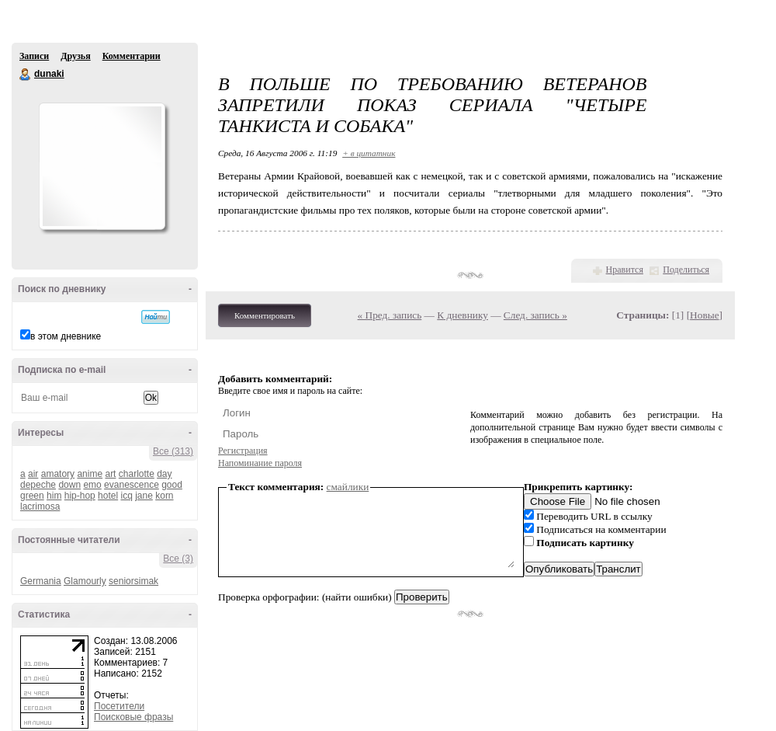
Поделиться (686, 269)
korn (164, 495)
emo (92, 484)
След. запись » (535, 315)
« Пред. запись (390, 315)
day (164, 473)
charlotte (136, 473)
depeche (38, 484)
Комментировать (264, 315)
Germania (40, 581)
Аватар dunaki (101, 166)
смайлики (348, 487)
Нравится (624, 269)
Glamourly (85, 581)
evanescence (131, 484)
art (110, 473)
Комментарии (131, 55)
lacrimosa (40, 506)
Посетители (119, 706)
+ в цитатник (368, 153)
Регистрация (243, 450)
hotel (108, 495)
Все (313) (173, 451)
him (54, 495)
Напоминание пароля (260, 463)
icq (126, 495)
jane (144, 495)
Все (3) (178, 558)
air (33, 473)
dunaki (25, 74)
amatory (57, 473)
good (171, 484)
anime (89, 473)
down (69, 484)
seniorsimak (133, 581)
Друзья (75, 55)
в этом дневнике (65, 336)
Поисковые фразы (133, 717)
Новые (704, 315)
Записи (34, 55)
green (32, 495)
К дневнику (462, 315)
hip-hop (79, 495)
